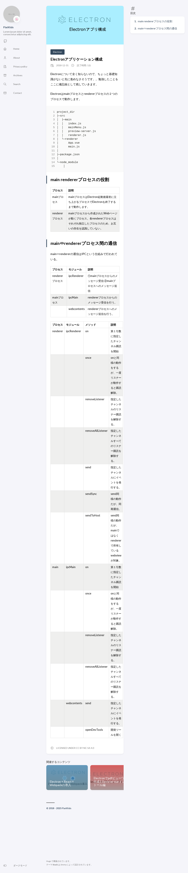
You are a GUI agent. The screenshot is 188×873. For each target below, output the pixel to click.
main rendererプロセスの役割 (155, 21)
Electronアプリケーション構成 (76, 59)
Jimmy (63, 864)
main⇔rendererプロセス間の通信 (157, 28)
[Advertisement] (85, 835)
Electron (57, 51)
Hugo (48, 861)
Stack (55, 864)
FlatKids (8, 27)
